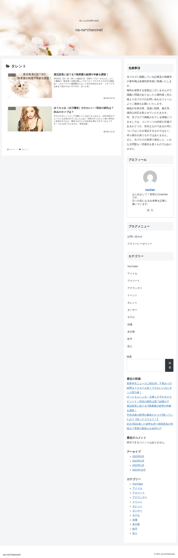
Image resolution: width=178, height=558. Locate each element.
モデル (131, 317)
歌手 (129, 339)
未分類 (131, 331)
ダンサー (132, 310)
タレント (132, 302)
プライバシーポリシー (139, 243)
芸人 (129, 346)
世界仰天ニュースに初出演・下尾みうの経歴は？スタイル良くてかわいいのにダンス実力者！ (149, 388)
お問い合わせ (134, 236)
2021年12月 (139, 470)
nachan (150, 189)
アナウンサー (134, 288)
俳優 (129, 324)
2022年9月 (138, 456)
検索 (129, 356)
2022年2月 (138, 460)
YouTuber (132, 266)
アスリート (133, 280)
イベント (132, 295)
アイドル (132, 273)
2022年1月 (138, 465)
